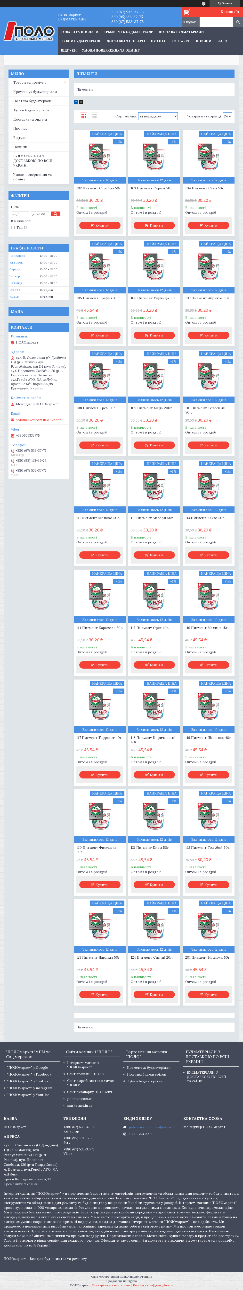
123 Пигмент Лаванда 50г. (98, 957)
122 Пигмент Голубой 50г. (207, 847)
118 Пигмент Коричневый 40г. (153, 739)
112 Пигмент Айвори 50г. (152, 518)
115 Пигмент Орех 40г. (150, 628)
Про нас (158, 41)
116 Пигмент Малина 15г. (206, 628)
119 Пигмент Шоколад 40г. (208, 737)
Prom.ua (146, 1276)
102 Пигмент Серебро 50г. (99, 188)
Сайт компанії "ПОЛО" (86, 1074)
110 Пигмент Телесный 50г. (205, 410)
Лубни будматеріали (81, 41)
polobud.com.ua (79, 1098)
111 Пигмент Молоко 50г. (98, 518)
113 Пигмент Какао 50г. (205, 518)
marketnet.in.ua (79, 1105)
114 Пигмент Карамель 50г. (99, 628)
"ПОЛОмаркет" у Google (27, 1067)
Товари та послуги (29, 82)
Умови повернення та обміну (111, 50)
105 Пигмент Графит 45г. (98, 298)
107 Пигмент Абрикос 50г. (207, 298)
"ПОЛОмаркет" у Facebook (29, 1074)
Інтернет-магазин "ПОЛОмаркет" (83, 1064)
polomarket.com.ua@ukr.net (38, 420)
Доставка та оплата (126, 41)
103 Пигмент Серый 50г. (152, 188)
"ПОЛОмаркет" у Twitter (28, 1081)
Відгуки (69, 50)
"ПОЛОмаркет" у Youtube (28, 1095)
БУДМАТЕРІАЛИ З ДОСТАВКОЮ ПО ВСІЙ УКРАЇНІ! (32, 161)
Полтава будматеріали (181, 32)
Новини (203, 41)
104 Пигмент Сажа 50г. (204, 188)
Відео (221, 41)
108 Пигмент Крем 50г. (96, 408)
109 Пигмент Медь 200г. (152, 408)
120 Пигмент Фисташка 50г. (96, 849)
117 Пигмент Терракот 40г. (99, 737)
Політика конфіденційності (153, 1285)
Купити (102, 225)
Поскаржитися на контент (111, 1285)
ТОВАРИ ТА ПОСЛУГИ (79, 32)
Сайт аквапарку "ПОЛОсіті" (90, 1092)
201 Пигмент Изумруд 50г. (207, 957)
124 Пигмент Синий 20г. (152, 957)
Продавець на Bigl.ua (121, 1281)
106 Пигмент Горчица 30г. (153, 298)
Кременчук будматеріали (128, 32)
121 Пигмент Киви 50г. (150, 847)
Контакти (181, 41)
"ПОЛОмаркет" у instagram (29, 1088)
